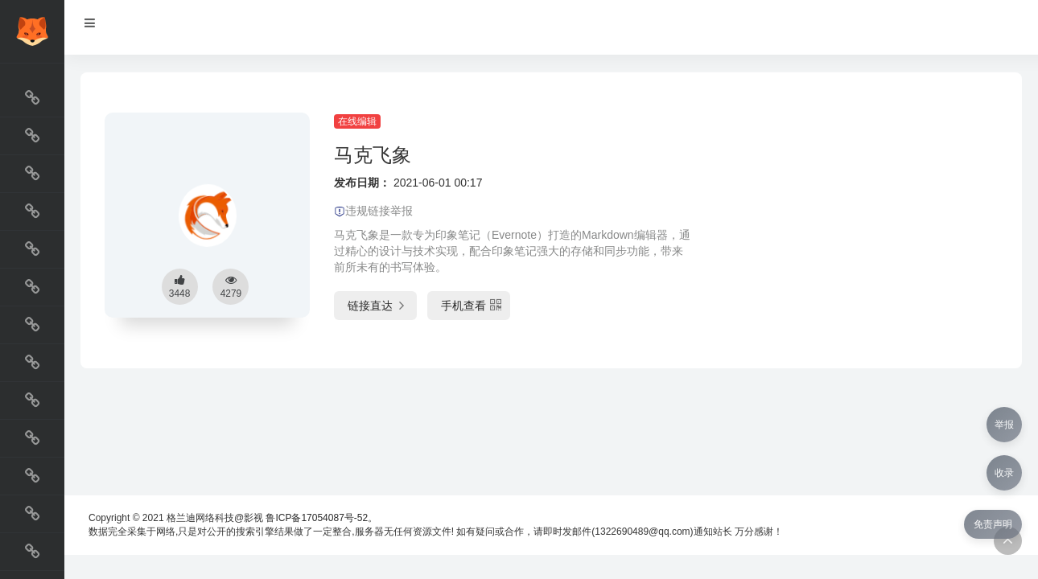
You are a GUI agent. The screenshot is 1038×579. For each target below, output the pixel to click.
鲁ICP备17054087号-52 (317, 518)
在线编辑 (357, 121)
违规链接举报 (373, 210)
